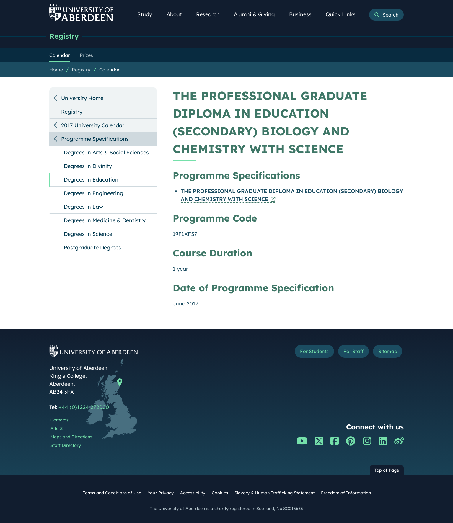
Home (56, 70)
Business (303, 14)
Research (211, 14)
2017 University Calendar (92, 125)
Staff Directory (65, 445)
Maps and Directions (71, 437)
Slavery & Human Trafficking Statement (274, 493)
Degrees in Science (88, 234)
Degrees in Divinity (88, 166)
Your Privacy (161, 493)
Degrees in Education (91, 179)
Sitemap (385, 352)
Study (148, 14)
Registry (64, 36)
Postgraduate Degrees (92, 247)
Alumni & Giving (257, 14)
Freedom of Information (346, 493)
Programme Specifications (95, 139)
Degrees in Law (83, 207)
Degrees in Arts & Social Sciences (106, 152)
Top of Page (386, 470)
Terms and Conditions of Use (112, 493)
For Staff (348, 352)
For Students (304, 352)
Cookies (220, 493)
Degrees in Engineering (93, 193)
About (177, 14)
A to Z (56, 429)
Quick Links (344, 14)
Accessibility (192, 493)
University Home (82, 98)
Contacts (59, 420)
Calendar (109, 70)
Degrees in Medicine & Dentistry (105, 220)
